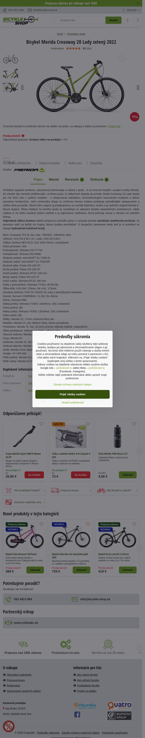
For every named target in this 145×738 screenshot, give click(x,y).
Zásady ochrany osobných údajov (73, 384)
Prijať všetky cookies (72, 394)
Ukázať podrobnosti (72, 402)
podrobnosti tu (64, 367)
